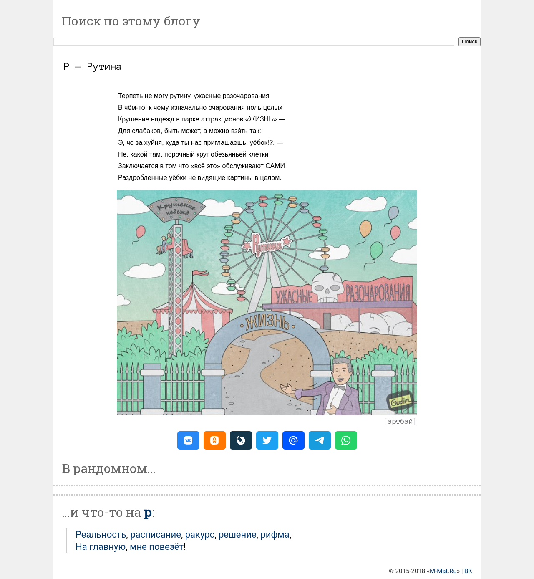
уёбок (258, 142)
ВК (468, 571)
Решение (238, 534)
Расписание (155, 534)
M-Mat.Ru (443, 571)
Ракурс (200, 534)
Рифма (274, 534)
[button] (188, 440)
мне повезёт (157, 546)
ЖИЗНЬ (261, 119)
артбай (400, 421)
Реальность (101, 534)
